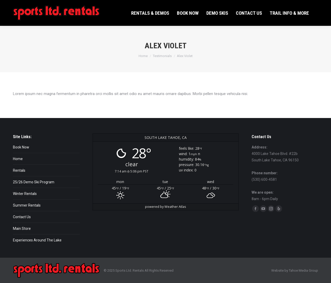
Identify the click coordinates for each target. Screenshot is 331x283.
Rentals (19, 170)
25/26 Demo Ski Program (33, 182)
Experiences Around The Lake (37, 240)
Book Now (21, 147)
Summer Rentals (27, 205)
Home (18, 159)
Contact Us (22, 217)
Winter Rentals (25, 194)
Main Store (22, 228)
